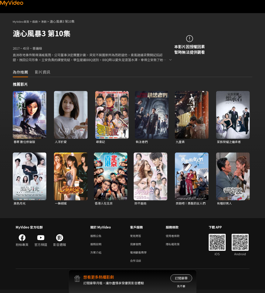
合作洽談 (136, 263)
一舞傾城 (61, 204)
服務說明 (96, 246)
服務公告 (96, 237)
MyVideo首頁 (22, 21)
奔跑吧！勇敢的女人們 (190, 204)
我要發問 (136, 246)
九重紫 (180, 142)
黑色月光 (20, 204)
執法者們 (142, 142)
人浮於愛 (61, 142)
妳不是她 (141, 204)
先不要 (181, 286)
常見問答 (136, 237)
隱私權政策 (176, 246)
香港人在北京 (104, 204)
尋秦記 (101, 142)
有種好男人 (225, 204)
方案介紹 (96, 254)
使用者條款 (176, 237)
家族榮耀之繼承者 (229, 142)
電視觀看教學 (139, 254)
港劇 (48, 21)
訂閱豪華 (181, 278)
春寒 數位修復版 (25, 142)
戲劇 (38, 21)
